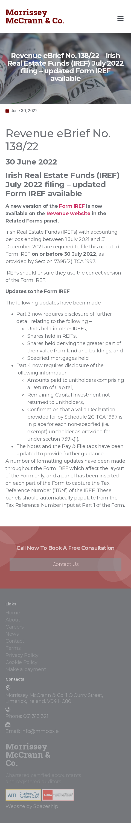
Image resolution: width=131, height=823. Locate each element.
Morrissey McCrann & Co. (35, 16)
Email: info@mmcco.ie (32, 731)
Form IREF (72, 206)
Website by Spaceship (31, 806)
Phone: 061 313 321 (26, 716)
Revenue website (68, 214)
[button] (120, 18)
